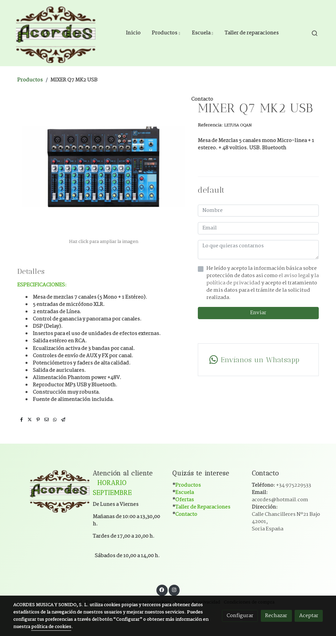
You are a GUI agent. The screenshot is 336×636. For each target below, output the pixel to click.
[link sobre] (49, 490)
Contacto (186, 514)
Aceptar (308, 616)
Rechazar (276, 616)
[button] (166, 33)
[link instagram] (174, 589)
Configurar (240, 616)
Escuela (184, 492)
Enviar (258, 313)
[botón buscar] (314, 33)
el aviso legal (295, 275)
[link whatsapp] (258, 359)
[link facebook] (162, 589)
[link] (55, 33)
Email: (280, 496)
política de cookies (51, 626)
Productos (30, 80)
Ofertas (184, 500)
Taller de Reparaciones (202, 507)
